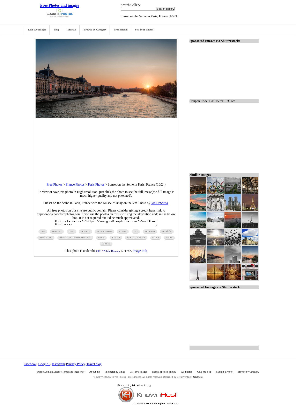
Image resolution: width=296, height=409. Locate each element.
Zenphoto (198, 376)
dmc (71, 232)
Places (116, 238)
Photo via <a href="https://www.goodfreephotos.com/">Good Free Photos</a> (106, 224)
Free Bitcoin (121, 29)
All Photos (186, 371)
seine (169, 238)
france (85, 232)
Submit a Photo (224, 371)
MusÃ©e (167, 232)
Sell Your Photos (144, 29)
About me (94, 371)
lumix (123, 232)
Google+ (44, 364)
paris (101, 238)
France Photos (75, 184)
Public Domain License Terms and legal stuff (60, 371)
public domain (136, 238)
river (155, 238)
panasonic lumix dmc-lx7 (75, 238)
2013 (42, 232)
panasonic (45, 238)
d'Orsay (57, 232)
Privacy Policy (75, 364)
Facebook (30, 364)
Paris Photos (96, 184)
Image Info (140, 252)
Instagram (58, 364)
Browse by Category (95, 29)
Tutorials (71, 29)
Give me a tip (204, 371)
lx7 (136, 232)
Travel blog (94, 364)
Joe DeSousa (159, 203)
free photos (104, 232)
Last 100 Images (37, 29)
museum (150, 232)
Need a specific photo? (164, 371)
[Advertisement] (106, 146)
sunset (106, 245)
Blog (56, 29)
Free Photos (54, 184)
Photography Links (115, 371)
